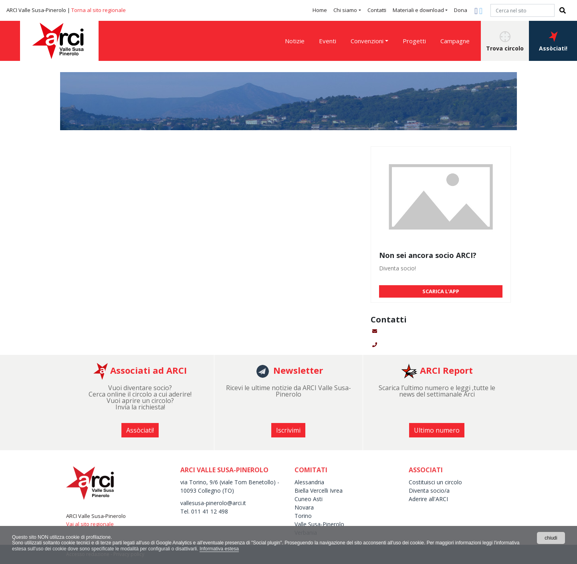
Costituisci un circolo (435, 482)
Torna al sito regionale (98, 10)
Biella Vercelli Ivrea (319, 490)
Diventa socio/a (429, 490)
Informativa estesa (219, 549)
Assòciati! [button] (553, 41)
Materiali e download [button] (418, 10)
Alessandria (309, 482)
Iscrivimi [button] (288, 430)
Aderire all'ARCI (428, 499)
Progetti (414, 41)
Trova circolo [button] (505, 41)
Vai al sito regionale (90, 524)
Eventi (327, 41)
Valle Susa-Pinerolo (319, 524)
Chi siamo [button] (345, 10)
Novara (304, 507)
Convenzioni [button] (367, 41)
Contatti (376, 10)
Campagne (455, 41)
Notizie (295, 41)
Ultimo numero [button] (437, 430)
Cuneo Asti (309, 499)
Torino (303, 516)
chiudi (551, 538)
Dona (460, 10)
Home (320, 10)
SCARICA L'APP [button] (440, 291)
